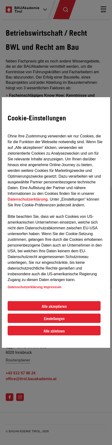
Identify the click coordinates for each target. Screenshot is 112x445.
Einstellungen (54, 318)
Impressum (52, 287)
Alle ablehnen (54, 331)
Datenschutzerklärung (28, 199)
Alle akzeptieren (54, 306)
